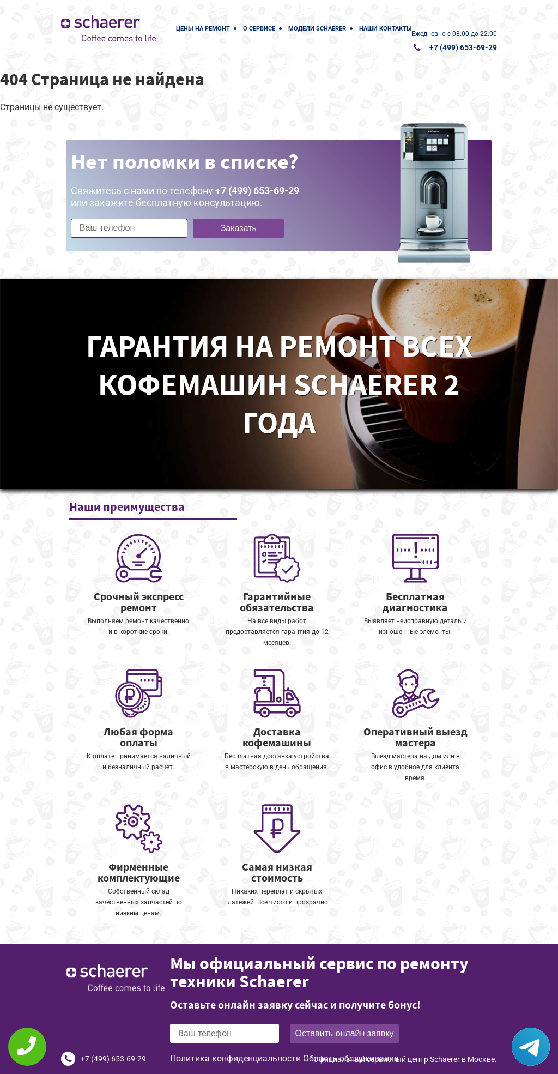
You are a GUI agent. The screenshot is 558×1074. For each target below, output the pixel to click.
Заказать (239, 228)
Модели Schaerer (317, 28)
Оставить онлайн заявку (344, 1033)
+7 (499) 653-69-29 (463, 47)
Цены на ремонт (203, 28)
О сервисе (259, 28)
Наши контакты (385, 28)
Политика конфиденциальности (235, 1058)
